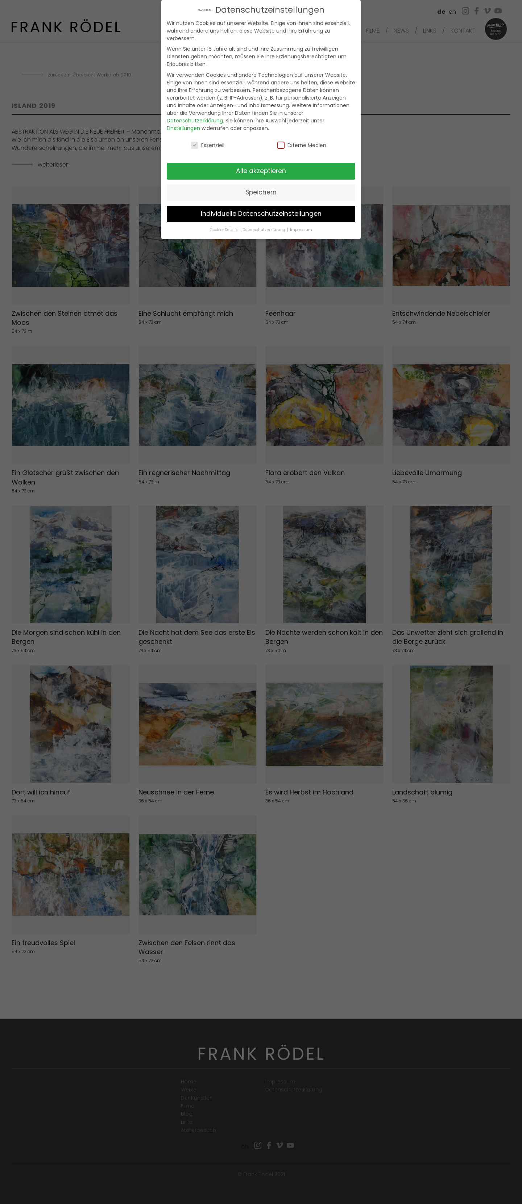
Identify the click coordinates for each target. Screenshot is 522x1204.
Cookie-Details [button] (224, 225)
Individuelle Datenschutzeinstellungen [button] (261, 209)
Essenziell (207, 141)
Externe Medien (301, 141)
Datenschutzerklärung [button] (264, 225)
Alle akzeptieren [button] (261, 167)
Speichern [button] (261, 188)
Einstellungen (183, 124)
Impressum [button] (301, 225)
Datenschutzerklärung (195, 116)
